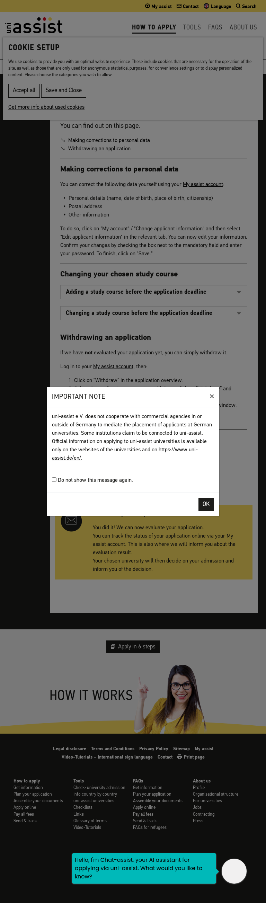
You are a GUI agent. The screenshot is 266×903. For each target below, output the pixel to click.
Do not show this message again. (92, 480)
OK (206, 504)
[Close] (211, 396)
